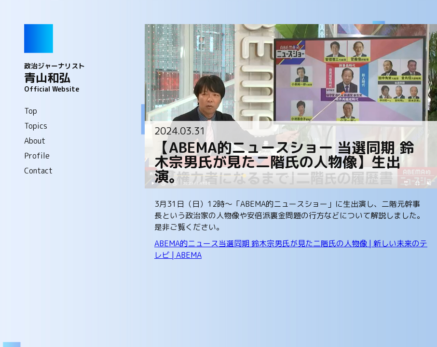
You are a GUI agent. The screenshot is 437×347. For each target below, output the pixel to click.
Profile (37, 155)
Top (30, 111)
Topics (35, 125)
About (34, 140)
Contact (38, 170)
